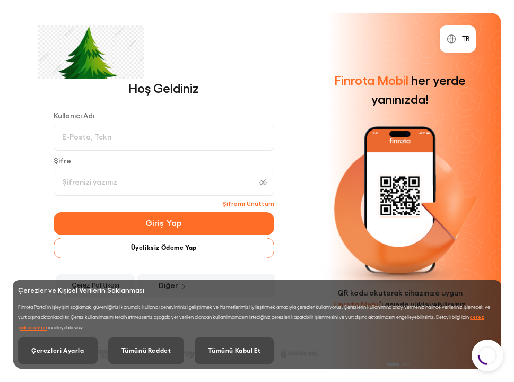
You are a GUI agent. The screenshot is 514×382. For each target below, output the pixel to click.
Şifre (62, 160)
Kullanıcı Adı (74, 115)
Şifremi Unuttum (248, 204)
